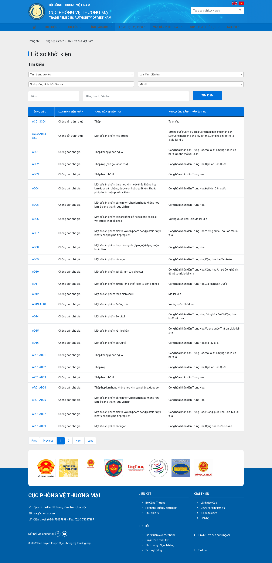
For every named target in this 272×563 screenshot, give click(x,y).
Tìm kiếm (207, 95)
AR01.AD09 (39, 426)
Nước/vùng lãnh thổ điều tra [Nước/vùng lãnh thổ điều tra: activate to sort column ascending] (187, 111)
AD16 (35, 342)
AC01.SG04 (39, 121)
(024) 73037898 (56, 519)
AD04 (35, 188)
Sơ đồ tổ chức (209, 512)
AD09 (35, 259)
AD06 (35, 218)
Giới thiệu (51, 27)
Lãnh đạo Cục (209, 502)
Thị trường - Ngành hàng (159, 545)
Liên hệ (205, 518)
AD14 (35, 316)
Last (90, 440)
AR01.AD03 (39, 377)
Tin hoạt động (153, 550)
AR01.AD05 (39, 399)
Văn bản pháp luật (167, 27)
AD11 (35, 283)
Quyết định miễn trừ (157, 540)
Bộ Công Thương (155, 502)
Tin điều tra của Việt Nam (160, 535)
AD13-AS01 (39, 304)
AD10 (35, 271)
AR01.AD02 (39, 367)
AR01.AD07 (39, 414)
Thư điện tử (152, 512)
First (34, 440)
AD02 (35, 164)
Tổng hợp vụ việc (131, 27)
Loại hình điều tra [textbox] (150, 74)
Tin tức (73, 27)
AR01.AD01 (39, 355)
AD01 (35, 152)
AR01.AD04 (39, 387)
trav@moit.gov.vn (44, 513)
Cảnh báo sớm (99, 27)
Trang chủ (34, 41)
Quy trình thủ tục (203, 27)
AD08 (35, 247)
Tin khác (203, 550)
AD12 (35, 293)
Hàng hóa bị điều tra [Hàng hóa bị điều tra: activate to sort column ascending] (108, 111)
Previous (48, 440)
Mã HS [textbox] (143, 84)
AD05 (35, 204)
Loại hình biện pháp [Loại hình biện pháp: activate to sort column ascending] (70, 111)
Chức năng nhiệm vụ (213, 507)
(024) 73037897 (84, 519)
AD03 (35, 174)
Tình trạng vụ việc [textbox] (40, 74)
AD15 (35, 330)
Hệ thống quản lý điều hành (161, 507)
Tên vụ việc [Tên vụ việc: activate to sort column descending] (39, 111)
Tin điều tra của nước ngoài (214, 535)
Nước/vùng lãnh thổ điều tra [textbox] (46, 84)
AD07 (35, 233)
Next (78, 440)
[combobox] (81, 74)
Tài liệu (231, 27)
